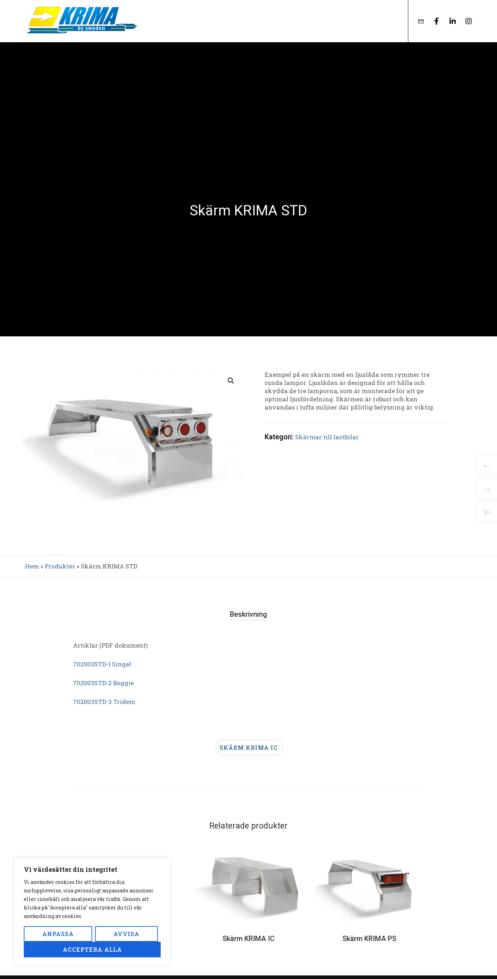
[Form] (416, 21)
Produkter (60, 566)
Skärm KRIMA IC (249, 747)
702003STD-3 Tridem (104, 702)
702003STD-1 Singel (102, 664)
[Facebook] (432, 21)
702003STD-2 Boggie (103, 683)
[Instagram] (464, 21)
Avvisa (126, 933)
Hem (32, 566)
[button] (231, 380)
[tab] (248, 614)
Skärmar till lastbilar (327, 437)
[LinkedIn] (448, 21)
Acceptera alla (92, 949)
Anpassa (58, 933)
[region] (92, 911)
